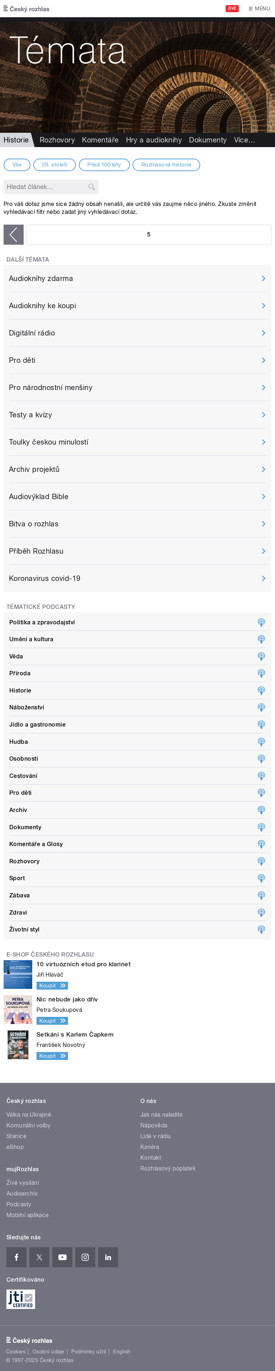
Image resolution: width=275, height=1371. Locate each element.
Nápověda (154, 1125)
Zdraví (18, 912)
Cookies (15, 1351)
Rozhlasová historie (166, 164)
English (121, 1351)
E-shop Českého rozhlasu (50, 954)
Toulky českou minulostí (48, 442)
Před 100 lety (104, 164)
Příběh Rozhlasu (36, 551)
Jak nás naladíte (161, 1114)
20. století (54, 164)
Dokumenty (208, 140)
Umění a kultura (31, 639)
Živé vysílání (22, 1182)
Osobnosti (23, 758)
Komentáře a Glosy (36, 844)
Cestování (23, 776)
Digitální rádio (32, 333)
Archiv (18, 810)
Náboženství (26, 707)
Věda (16, 656)
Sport (17, 878)
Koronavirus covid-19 (45, 578)
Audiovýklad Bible (38, 496)
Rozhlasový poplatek (168, 1168)
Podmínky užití (88, 1351)
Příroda (19, 673)
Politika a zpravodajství (42, 622)
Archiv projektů (34, 469)
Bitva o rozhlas (33, 524)
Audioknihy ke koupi (42, 305)
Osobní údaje (48, 1351)
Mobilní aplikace (27, 1215)
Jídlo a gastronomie (37, 724)
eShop (15, 1147)
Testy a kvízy (30, 414)
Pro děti (22, 360)
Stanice (16, 1136)
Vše (17, 164)
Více (245, 140)
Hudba (18, 741)
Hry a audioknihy (154, 140)
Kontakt (150, 1157)
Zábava (19, 895)
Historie (20, 690)
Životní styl (24, 929)
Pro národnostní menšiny (50, 387)
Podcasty (19, 1204)
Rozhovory (57, 140)
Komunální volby (28, 1125)
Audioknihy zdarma (41, 278)
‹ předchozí (14, 235)
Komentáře (100, 140)
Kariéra (149, 1147)
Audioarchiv (22, 1193)
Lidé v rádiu (155, 1136)
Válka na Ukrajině (28, 1114)
